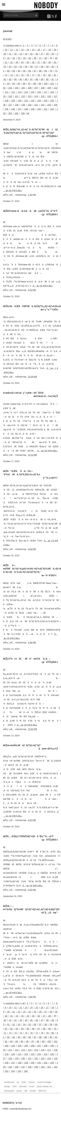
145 (6, 109)
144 (55, 105)
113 (19, 92)
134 (45, 101)
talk (25, 1091)
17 (44, 50)
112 (13, 92)
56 (31, 67)
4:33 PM (32, 290)
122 (23, 96)
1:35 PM (32, 195)
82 (5, 79)
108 (42, 88)
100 (45, 84)
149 (32, 109)
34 (24, 58)
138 (16, 105)
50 (55, 62)
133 (39, 101)
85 (21, 79)
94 (13, 84)
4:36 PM (32, 642)
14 (28, 50)
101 (52, 84)
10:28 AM (32, 377)
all (28, 113)
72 (6, 75)
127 (55, 96)
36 (35, 58)
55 (26, 67)
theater (33, 1091)
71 (56, 71)
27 (42, 54)
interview (23, 1086)
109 (49, 88)
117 (45, 92)
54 (21, 67)
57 (36, 67)
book (24, 1082)
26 (36, 54)
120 (10, 96)
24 (26, 54)
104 (16, 88)
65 (24, 71)
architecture (9, 1082)
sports (19, 1091)
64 (19, 71)
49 (49, 62)
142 (42, 105)
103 (10, 88)
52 (10, 67)
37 (40, 58)
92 (6, 1041)
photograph (9, 1091)
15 (33, 50)
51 (5, 67)
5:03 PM (32, 890)
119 (6, 1054)
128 (6, 101)
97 (29, 84)
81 (55, 75)
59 (47, 67)
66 (29, 71)
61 (6, 1029)
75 (22, 75)
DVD (15, 1086)
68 (40, 71)
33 (19, 58)
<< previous (8, 45)
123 (29, 96)
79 (44, 75)
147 (19, 109)
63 (13, 71)
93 (8, 84)
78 (38, 75)
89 (42, 79)
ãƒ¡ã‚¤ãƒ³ (7, 39)
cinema (31, 1082)
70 (51, 71)
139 (23, 105)
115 (32, 92)
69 (45, 71)
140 (29, 105)
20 (5, 54)
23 (21, 54)
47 (38, 62)
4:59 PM (32, 549)
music (31, 1086)
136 (6, 1063)
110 (55, 88)
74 (17, 75)
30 (6, 1016)
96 (24, 84)
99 (40, 84)
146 (13, 109)
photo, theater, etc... (45, 1086)
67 (35, 71)
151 (45, 109)
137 (10, 105)
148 (26, 109)
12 (17, 50)
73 (11, 75)
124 (36, 96)
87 (31, 79)
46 (33, 62)
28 (47, 54)
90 (47, 79)
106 (29, 88)
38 (45, 58)
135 (52, 101)
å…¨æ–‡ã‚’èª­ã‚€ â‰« (43, 286)
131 (26, 101)
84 (15, 79)
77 (33, 75)
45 (28, 62)
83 (10, 79)
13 (22, 50)
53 (15, 67)
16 (38, 50)
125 (42, 96)
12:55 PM (32, 729)
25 (31, 54)
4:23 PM (32, 820)
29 (52, 54)
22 (15, 54)
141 (36, 105)
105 (23, 88)
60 (52, 67)
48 (44, 62)
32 (13, 58)
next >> (18, 45)
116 (39, 92)
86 (26, 79)
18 (49, 50)
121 (16, 96)
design (7, 1086)
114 (26, 92)
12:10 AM (32, 455)
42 (11, 62)
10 (6, 50)
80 (49, 75)
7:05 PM (32, 997)
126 (49, 96)
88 (36, 79)
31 (8, 58)
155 (16, 113)
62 (8, 71)
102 (6, 1046)
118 (52, 92)
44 (22, 62)
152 (52, 109)
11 (11, 50)
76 (28, 75)
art (18, 1082)
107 (36, 88)
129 (13, 101)
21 (10, 54)
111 (6, 92)
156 (23, 113)
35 (29, 58)
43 (17, 62)
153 (6, 1071)
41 (6, 62)
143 (49, 105)
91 (52, 79)
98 (34, 84)
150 (39, 109)
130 (19, 101)
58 (42, 67)
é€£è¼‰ (42, 1091)
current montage (44, 1082)
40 (56, 58)
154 (10, 113)
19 (55, 50)
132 (32, 101)
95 (19, 84)
